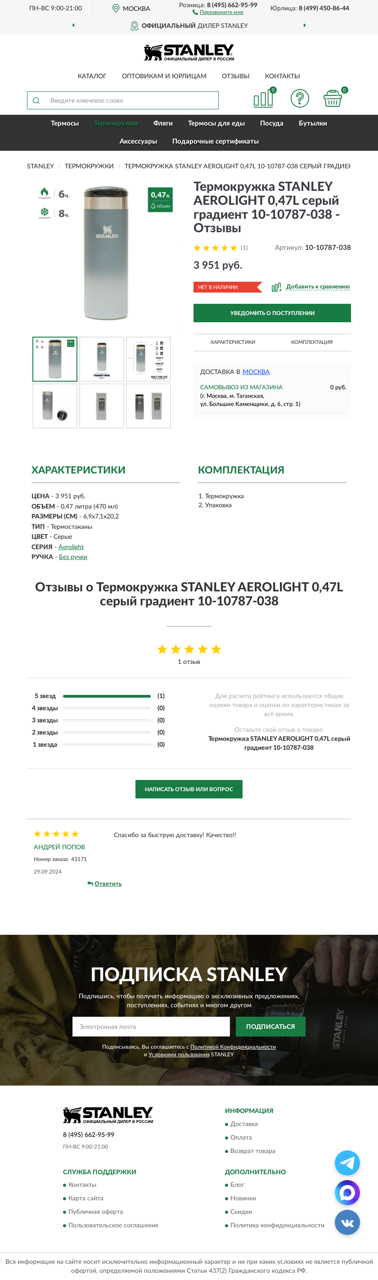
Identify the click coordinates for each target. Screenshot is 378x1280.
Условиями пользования (179, 1054)
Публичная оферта (95, 1212)
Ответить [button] (104, 884)
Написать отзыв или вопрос (189, 789)
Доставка (244, 1124)
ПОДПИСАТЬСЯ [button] (270, 1027)
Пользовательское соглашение (113, 1226)
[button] (218, 11)
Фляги (163, 123)
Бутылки (313, 123)
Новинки (243, 1199)
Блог (237, 1185)
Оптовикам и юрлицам (164, 76)
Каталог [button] (92, 76)
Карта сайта (86, 1199)
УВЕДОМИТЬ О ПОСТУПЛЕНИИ (272, 313)
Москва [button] (256, 372)
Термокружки (116, 123)
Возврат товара (252, 1151)
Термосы (65, 123)
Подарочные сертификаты (215, 141)
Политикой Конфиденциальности (233, 1047)
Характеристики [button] (233, 342)
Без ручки (73, 557)
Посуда (272, 123)
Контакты (282, 76)
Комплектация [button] (312, 342)
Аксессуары (138, 141)
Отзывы (236, 76)
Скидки (241, 1212)
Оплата (241, 1138)
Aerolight (71, 547)
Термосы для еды (216, 123)
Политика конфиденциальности (277, 1226)
